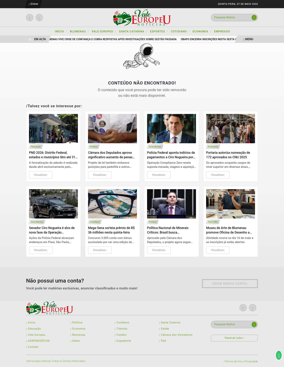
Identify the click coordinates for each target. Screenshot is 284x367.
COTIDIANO (180, 31)
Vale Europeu (35, 334)
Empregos (222, 31)
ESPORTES (159, 31)
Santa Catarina (170, 322)
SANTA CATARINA (133, 31)
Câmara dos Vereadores (176, 334)
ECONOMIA (202, 31)
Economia (77, 328)
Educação (33, 328)
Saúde (164, 328)
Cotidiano (122, 322)
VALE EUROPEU (104, 31)
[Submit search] (254, 17)
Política (76, 322)
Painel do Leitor (234, 338)
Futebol (121, 334)
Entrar (33, 4)
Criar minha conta (230, 283)
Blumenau (77, 334)
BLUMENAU (79, 31)
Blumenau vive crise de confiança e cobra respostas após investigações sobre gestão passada (111, 39)
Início (61, 31)
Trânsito (121, 328)
